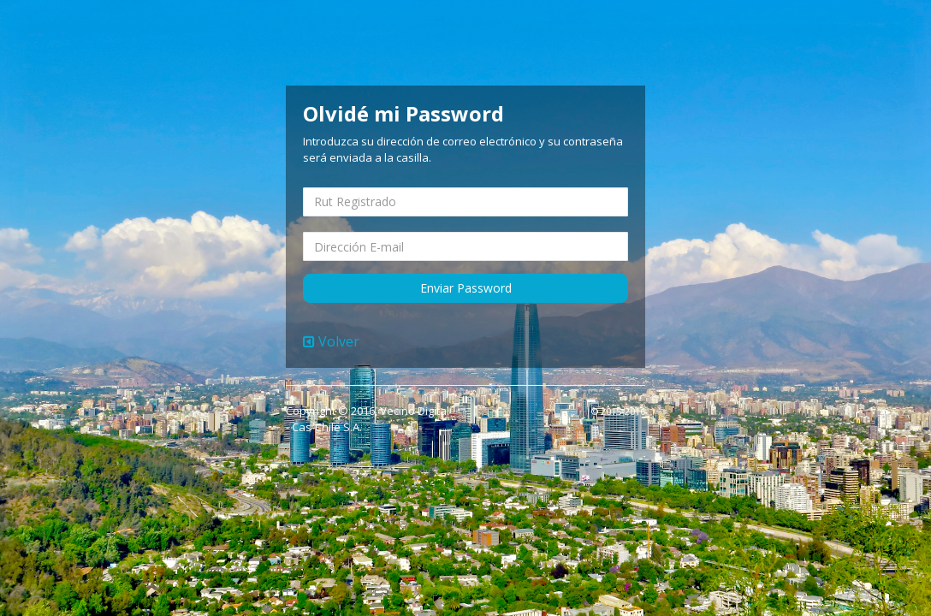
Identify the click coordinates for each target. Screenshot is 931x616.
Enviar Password (466, 288)
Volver (331, 341)
